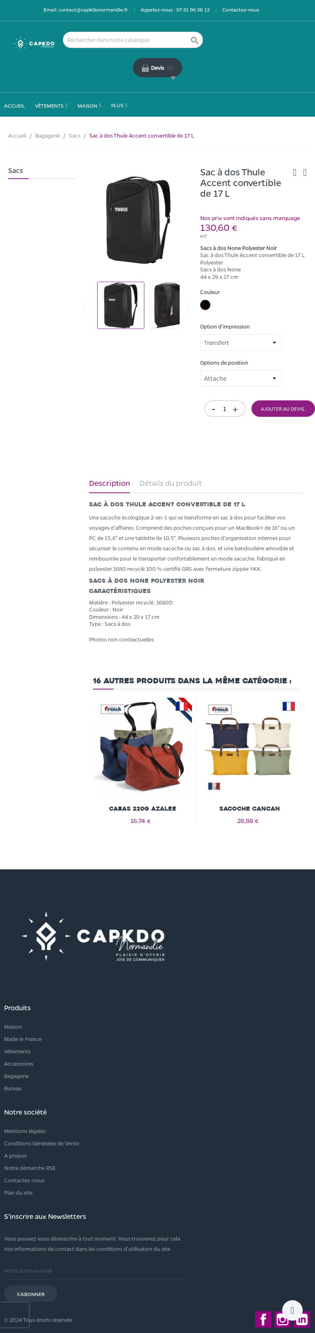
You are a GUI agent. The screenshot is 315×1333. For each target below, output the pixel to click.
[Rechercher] (133, 40)
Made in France (22, 1038)
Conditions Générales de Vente (41, 1143)
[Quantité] (224, 408)
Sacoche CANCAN (249, 809)
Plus (117, 105)
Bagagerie (16, 1075)
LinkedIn (302, 1319)
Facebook (263, 1319)
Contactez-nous (240, 9)
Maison (13, 1026)
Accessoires (18, 1063)
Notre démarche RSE (30, 1167)
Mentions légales (25, 1130)
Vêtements (17, 1051)
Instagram (282, 1319)
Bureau (13, 1088)
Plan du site (18, 1192)
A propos (15, 1155)
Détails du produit (170, 483)
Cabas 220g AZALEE (142, 809)
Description (109, 483)
